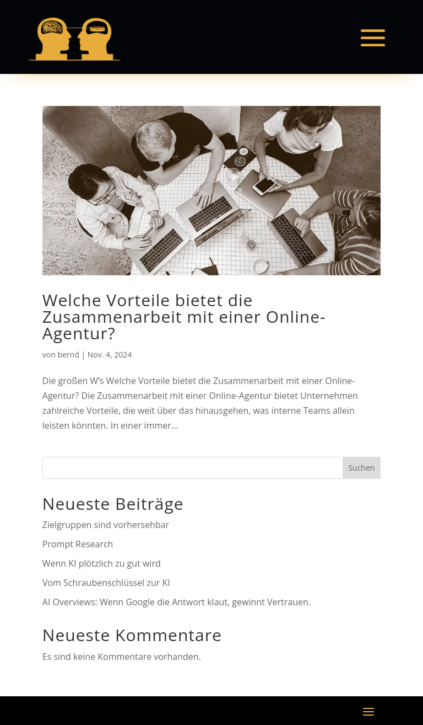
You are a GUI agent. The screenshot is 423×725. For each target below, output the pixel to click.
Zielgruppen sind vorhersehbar (105, 525)
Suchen (361, 467)
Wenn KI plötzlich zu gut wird (101, 563)
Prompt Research (77, 544)
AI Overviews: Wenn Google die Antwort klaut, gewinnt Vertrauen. (176, 602)
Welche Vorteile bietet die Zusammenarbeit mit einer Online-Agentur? (184, 316)
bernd (68, 354)
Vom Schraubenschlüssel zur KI (106, 583)
